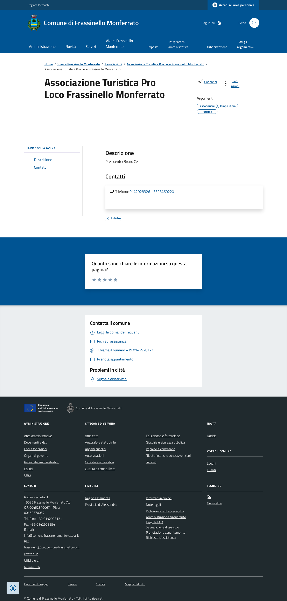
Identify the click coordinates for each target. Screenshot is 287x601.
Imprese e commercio (160, 448)
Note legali (153, 504)
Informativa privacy (159, 497)
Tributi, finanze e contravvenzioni (168, 455)
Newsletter (214, 503)
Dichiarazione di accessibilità (165, 511)
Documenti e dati (35, 442)
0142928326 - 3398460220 (152, 191)
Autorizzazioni (94, 455)
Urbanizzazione (217, 47)
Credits (100, 584)
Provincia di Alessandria (101, 504)
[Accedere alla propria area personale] (233, 5)
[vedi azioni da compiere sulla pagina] (232, 83)
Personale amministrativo (41, 462)
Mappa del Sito (135, 584)
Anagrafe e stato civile (100, 442)
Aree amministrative (38, 435)
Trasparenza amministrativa (178, 44)
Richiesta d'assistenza (161, 537)
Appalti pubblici (95, 448)
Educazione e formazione (163, 435)
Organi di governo (36, 455)
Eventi (211, 469)
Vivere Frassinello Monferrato (119, 43)
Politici (28, 468)
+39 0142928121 (49, 518)
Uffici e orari (32, 560)
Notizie (211, 435)
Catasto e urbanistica (99, 462)
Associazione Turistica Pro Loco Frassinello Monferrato (165, 64)
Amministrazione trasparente (166, 516)
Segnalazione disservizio (162, 527)
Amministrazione (42, 46)
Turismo (151, 462)
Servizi (91, 46)
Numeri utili (32, 567)
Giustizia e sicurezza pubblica (165, 442)
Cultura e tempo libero (100, 468)
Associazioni (113, 64)
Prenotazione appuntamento (165, 532)
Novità (70, 46)
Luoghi (211, 463)
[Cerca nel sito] (252, 23)
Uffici (27, 475)
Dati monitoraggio (36, 584)
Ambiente (91, 435)
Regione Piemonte (39, 5)
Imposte (153, 47)
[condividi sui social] (207, 82)
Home (48, 64)
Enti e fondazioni (35, 448)
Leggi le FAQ (154, 522)
